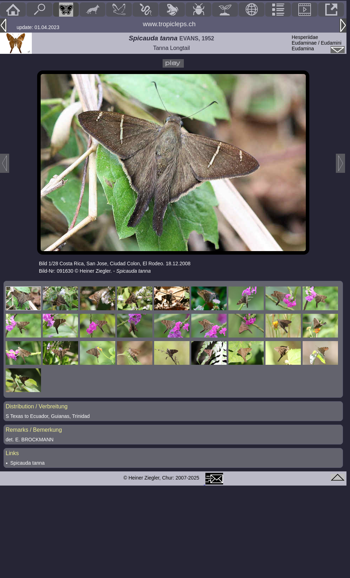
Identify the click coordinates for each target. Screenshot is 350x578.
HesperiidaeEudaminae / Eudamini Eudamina (317, 42)
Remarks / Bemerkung (34, 430)
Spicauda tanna (27, 463)
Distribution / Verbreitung (37, 406)
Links (12, 453)
